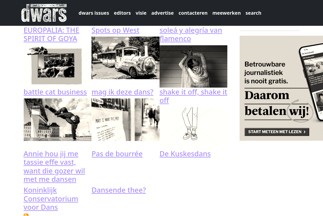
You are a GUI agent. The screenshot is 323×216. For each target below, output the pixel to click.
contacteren (193, 13)
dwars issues (94, 13)
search (254, 13)
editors (122, 13)
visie (141, 13)
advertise (162, 13)
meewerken (226, 13)
